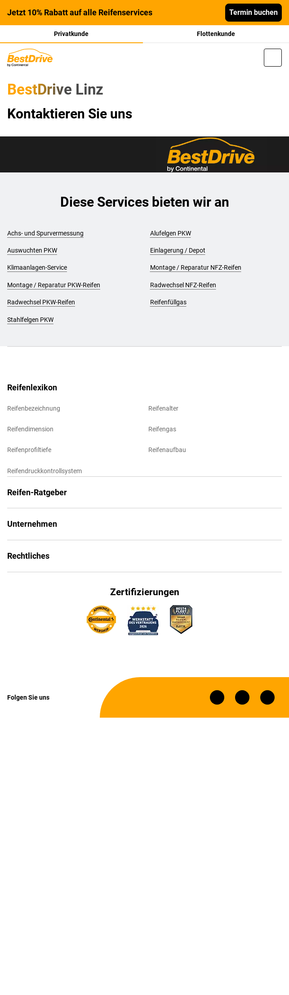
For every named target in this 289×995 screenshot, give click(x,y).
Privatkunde (71, 33)
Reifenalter (163, 408)
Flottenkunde (216, 33)
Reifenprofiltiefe (29, 449)
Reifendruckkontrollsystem (44, 471)
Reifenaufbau (167, 449)
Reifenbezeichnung (33, 408)
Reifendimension (30, 429)
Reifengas (162, 429)
